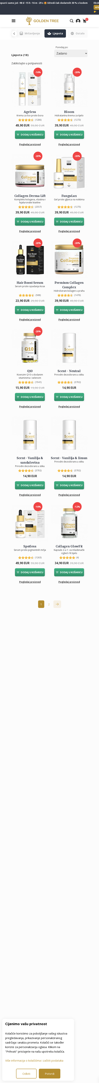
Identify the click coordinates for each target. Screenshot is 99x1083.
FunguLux (69, 196)
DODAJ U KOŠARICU (29, 134)
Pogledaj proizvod (30, 144)
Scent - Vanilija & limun (69, 458)
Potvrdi (49, 1073)
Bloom (69, 112)
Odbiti (26, 1073)
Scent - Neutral (69, 371)
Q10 (30, 371)
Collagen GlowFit (69, 546)
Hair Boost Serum (30, 283)
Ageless (30, 112)
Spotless (29, 546)
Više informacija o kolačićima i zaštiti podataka (34, 1060)
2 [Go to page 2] (49, 604)
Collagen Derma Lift (30, 196)
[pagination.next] (57, 604)
